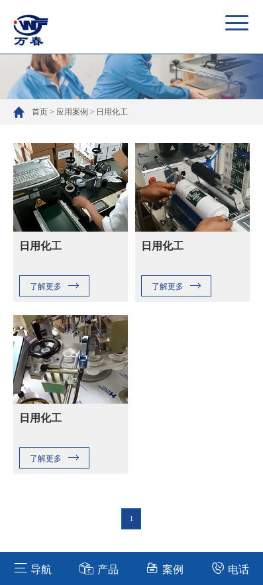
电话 (230, 568)
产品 (99, 568)
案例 (165, 568)
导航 (33, 568)
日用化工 (112, 111)
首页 (40, 111)
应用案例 (72, 111)
